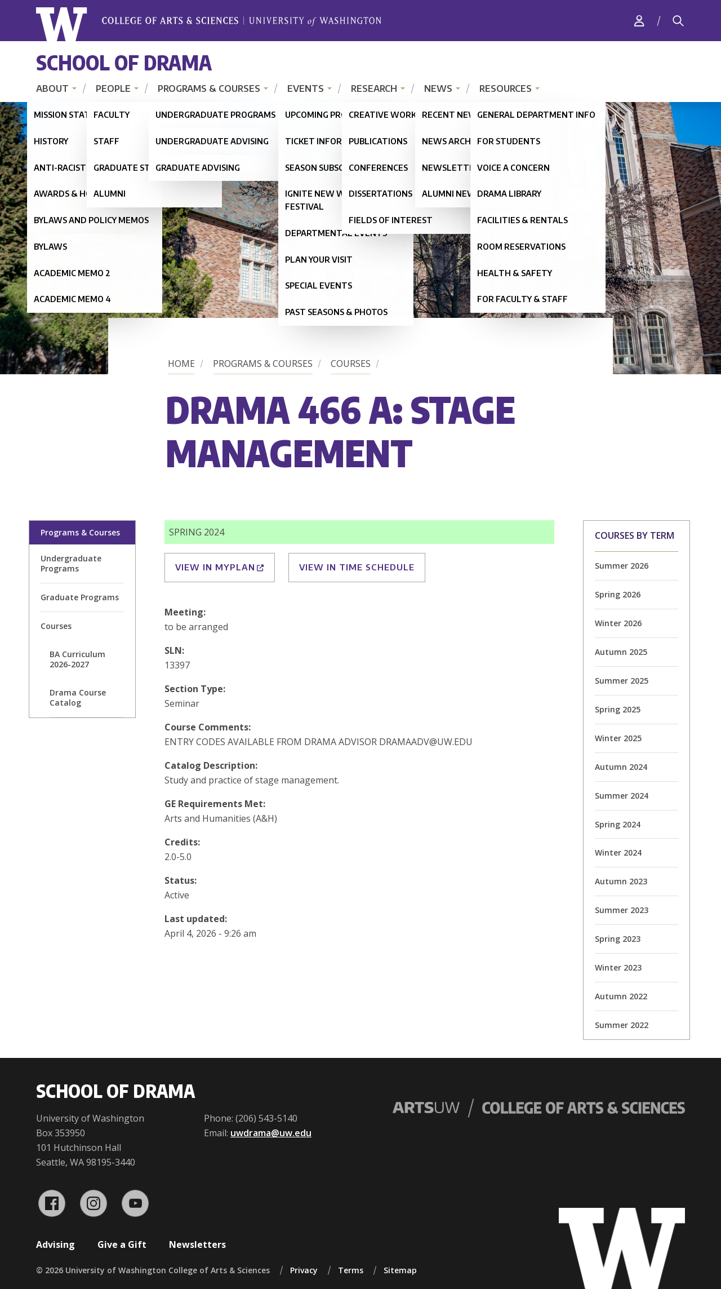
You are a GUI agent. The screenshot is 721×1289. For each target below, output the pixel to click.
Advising (55, 1244)
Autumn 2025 (621, 651)
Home (181, 363)
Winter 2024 (618, 852)
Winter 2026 (618, 623)
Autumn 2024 (621, 766)
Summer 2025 (621, 680)
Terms (350, 1270)
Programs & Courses (209, 88)
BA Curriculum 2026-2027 (77, 659)
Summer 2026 (621, 565)
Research (374, 88)
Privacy (304, 1270)
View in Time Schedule (357, 567)
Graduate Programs (80, 597)
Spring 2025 (617, 709)
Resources (505, 88)
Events (305, 88)
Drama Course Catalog (78, 697)
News (438, 88)
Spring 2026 (617, 594)
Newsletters (197, 1244)
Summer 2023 (621, 910)
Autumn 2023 (621, 881)
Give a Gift (121, 1244)
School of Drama (124, 62)
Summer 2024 (621, 795)
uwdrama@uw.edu (270, 1133)
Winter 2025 (618, 738)
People (113, 88)
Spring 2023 (617, 938)
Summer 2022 (621, 1025)
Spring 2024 (617, 824)
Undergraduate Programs (71, 563)
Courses (351, 363)
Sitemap (400, 1270)
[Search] (678, 21)
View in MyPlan (219, 567)
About (52, 88)
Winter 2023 (618, 967)
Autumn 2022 (621, 996)
